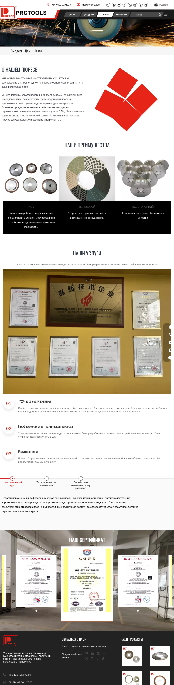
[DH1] (87, 33)
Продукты (89, 14)
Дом (72, 14)
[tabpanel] (31, 195)
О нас (105, 14)
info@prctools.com (91, 4)
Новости (121, 14)
